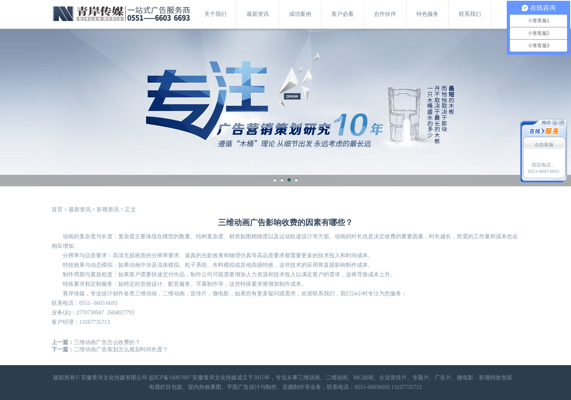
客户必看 (342, 14)
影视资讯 (108, 209)
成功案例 (300, 14)
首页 (57, 209)
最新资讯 (258, 14)
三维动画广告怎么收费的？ (107, 342)
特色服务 (427, 14)
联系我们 (470, 14)
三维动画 (146, 294)
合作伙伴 (385, 14)
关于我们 (215, 14)
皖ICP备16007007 (170, 378)
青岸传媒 (74, 294)
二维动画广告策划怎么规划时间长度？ (121, 349)
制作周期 (74, 275)
